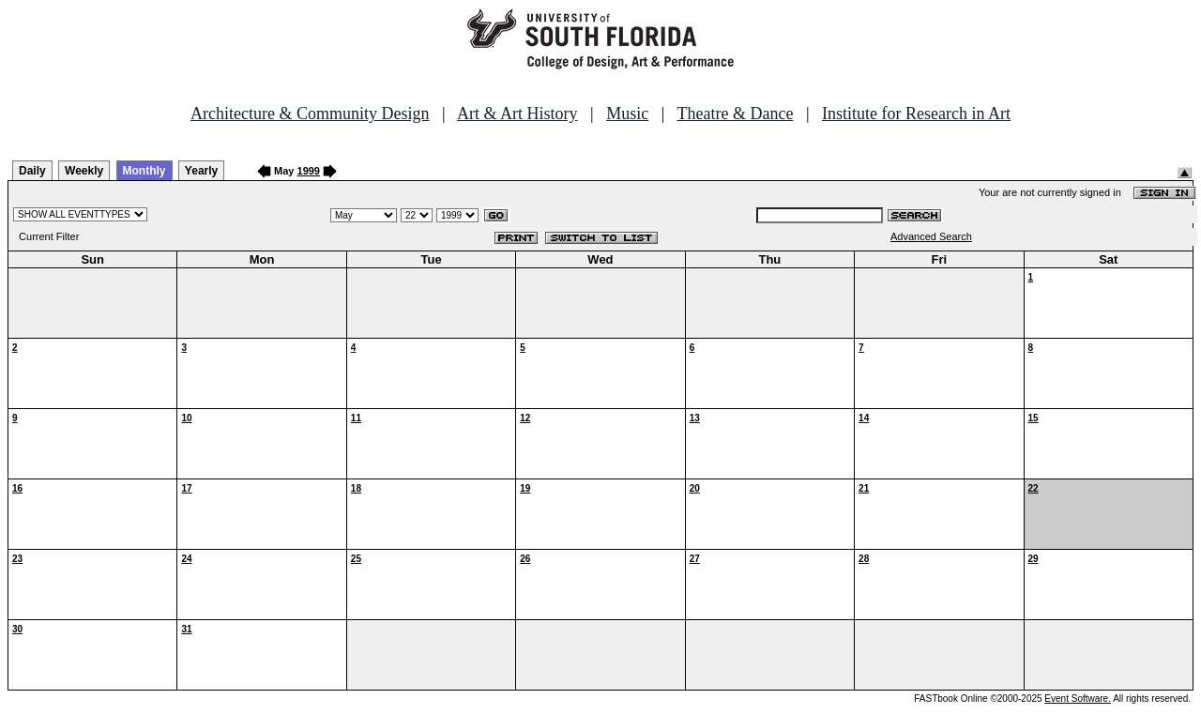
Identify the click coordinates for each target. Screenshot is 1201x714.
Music (627, 113)
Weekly (84, 170)
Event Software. (1077, 698)
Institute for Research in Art (916, 113)
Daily (32, 170)
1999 (308, 170)
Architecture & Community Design (309, 113)
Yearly (201, 170)
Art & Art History (517, 113)
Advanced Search (931, 236)
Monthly (144, 170)
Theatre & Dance (735, 113)
